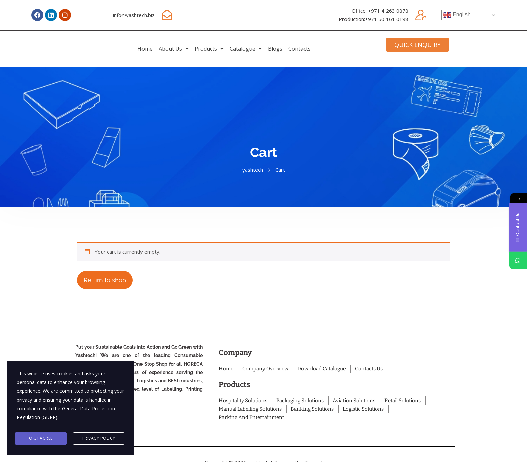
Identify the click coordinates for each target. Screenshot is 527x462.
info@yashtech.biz (134, 15)
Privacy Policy (98, 439)
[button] (147, 44)
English (457, 15)
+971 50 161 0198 (386, 19)
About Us (147, 43)
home (101, 43)
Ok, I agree (41, 439)
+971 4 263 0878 (388, 10)
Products (200, 43)
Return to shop (105, 272)
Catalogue (254, 43)
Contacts (343, 43)
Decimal (313, 454)
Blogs (301, 43)
